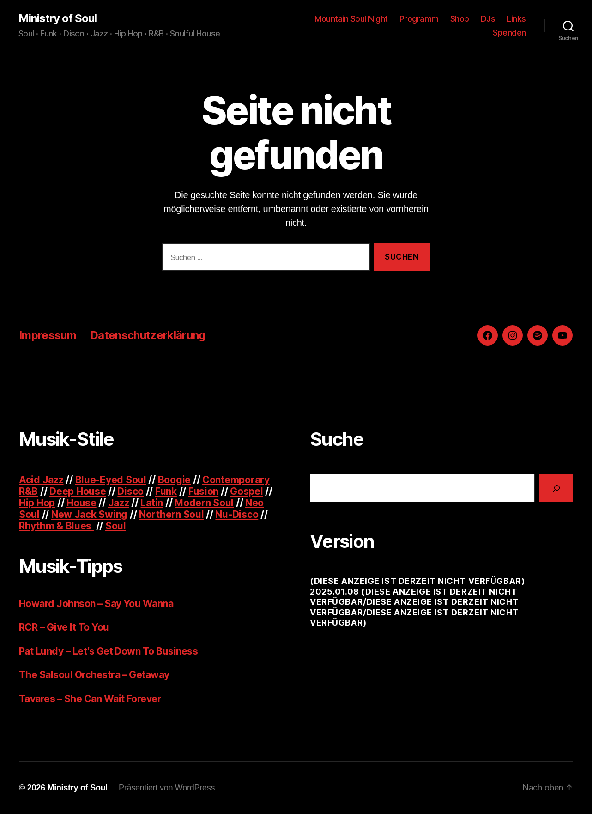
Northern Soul (171, 514)
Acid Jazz (41, 480)
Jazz (118, 503)
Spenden (509, 32)
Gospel (246, 491)
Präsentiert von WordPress (167, 787)
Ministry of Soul (57, 18)
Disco (130, 491)
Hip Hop (37, 503)
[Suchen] (556, 488)
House (81, 503)
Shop (459, 19)
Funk (166, 491)
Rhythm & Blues (56, 526)
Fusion (203, 491)
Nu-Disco (236, 514)
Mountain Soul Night (351, 19)
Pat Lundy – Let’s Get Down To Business (108, 651)
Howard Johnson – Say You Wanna (96, 603)
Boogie (174, 480)
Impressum (47, 335)
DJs (488, 19)
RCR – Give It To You (64, 627)
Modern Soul (204, 503)
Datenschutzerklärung (147, 335)
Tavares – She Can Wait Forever (90, 699)
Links (516, 19)
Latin (151, 503)
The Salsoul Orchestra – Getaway (94, 674)
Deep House (77, 491)
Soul (115, 526)
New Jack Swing (89, 514)
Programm (419, 19)
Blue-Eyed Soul (110, 480)
